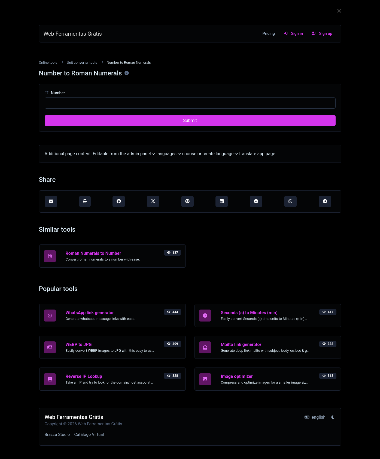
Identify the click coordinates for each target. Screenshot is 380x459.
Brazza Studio (57, 434)
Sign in (293, 33)
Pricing (269, 33)
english (315, 417)
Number (55, 93)
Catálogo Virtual (89, 434)
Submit (190, 120)
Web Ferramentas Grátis (73, 33)
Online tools (48, 62)
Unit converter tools (82, 62)
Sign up (322, 33)
